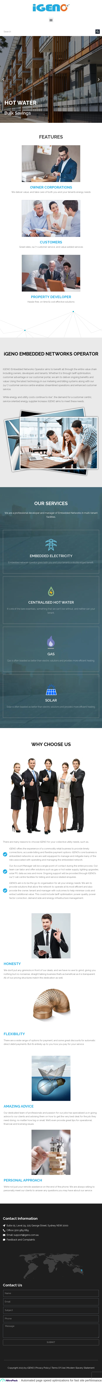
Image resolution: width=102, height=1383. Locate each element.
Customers (51, 242)
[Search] (97, 31)
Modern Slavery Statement (80, 1368)
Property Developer (51, 297)
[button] (51, 20)
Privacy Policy (43, 1368)
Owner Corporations (51, 187)
